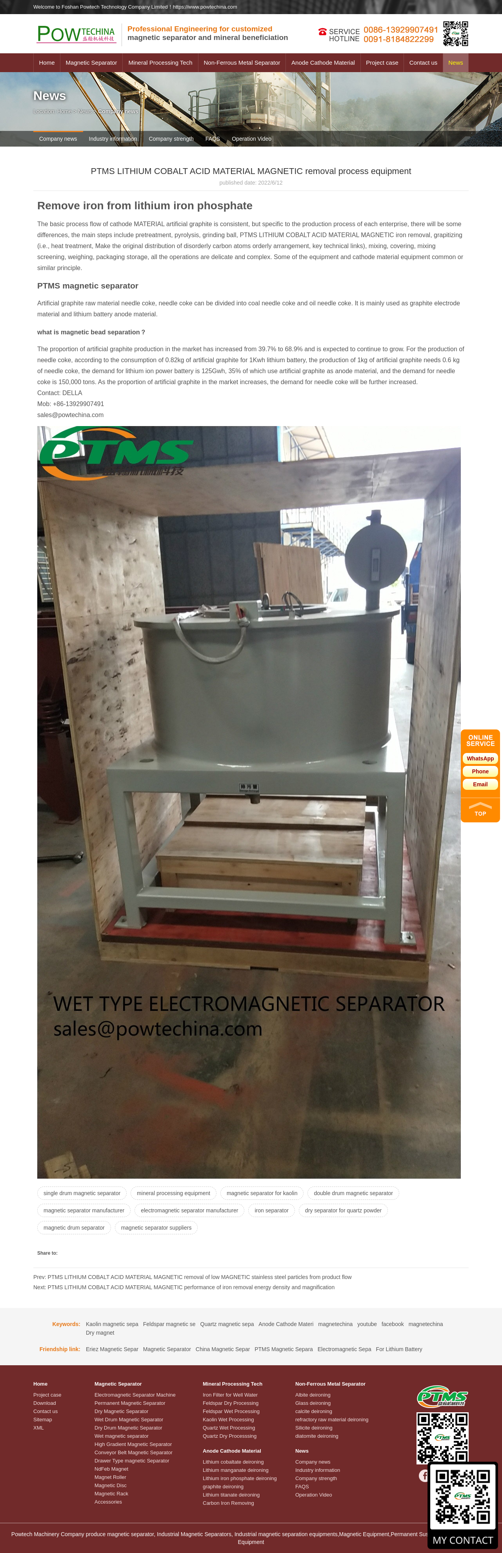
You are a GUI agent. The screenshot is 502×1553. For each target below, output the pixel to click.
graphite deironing (223, 1487)
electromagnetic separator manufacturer (189, 1210)
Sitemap (42, 1419)
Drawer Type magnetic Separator (132, 1461)
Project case (382, 62)
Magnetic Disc (111, 1485)
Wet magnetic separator (122, 1436)
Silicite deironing (314, 1428)
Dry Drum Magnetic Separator (128, 1428)
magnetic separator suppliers (156, 1228)
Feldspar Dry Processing (230, 1403)
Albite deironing (313, 1395)
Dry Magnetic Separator (121, 1411)
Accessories (108, 1502)
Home (47, 62)
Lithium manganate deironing (236, 1470)
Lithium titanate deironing (231, 1495)
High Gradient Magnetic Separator (133, 1444)
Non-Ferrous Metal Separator (242, 62)
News (455, 62)
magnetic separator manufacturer (84, 1210)
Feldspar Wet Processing (231, 1411)
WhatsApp (480, 758)
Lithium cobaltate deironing (233, 1462)
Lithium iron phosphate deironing (240, 1478)
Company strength (171, 139)
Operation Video (251, 139)
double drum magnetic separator (353, 1193)
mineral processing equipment (173, 1193)
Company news (58, 139)
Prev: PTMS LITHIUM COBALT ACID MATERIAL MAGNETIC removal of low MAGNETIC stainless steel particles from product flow (192, 1277)
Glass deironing (313, 1403)
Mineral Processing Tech (160, 62)
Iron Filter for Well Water (230, 1395)
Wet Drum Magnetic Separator (129, 1419)
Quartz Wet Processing (229, 1428)
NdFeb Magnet (111, 1469)
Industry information (113, 139)
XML (38, 1428)
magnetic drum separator (74, 1228)
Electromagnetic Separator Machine (135, 1395)
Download (44, 1403)
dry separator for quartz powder (343, 1210)
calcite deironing (313, 1411)
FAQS (213, 139)
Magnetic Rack (111, 1494)
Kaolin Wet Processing (228, 1419)
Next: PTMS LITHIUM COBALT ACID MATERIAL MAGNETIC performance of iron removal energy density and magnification (184, 1287)
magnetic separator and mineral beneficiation (207, 33)
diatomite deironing (316, 1436)
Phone (480, 771)
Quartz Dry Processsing (229, 1436)
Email (480, 784)
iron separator (271, 1210)
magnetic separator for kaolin (262, 1193)
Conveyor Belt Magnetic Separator (134, 1452)
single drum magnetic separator (82, 1193)
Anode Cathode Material (323, 62)
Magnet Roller (110, 1477)
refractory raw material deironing (331, 1419)
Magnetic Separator (91, 62)
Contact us (423, 62)
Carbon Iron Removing (228, 1503)
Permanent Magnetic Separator (130, 1403)
